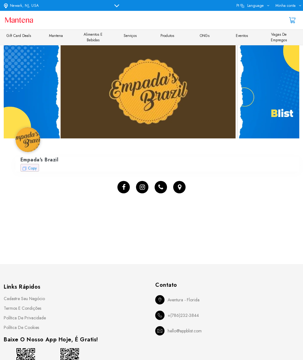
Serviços (130, 35)
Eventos (242, 35)
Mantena (56, 35)
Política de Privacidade (25, 318)
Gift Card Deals (19, 35)
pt (250, 5)
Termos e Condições (22, 308)
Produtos (167, 35)
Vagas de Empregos (279, 37)
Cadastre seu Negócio (24, 298)
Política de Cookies (21, 327)
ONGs (204, 35)
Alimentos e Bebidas (93, 37)
